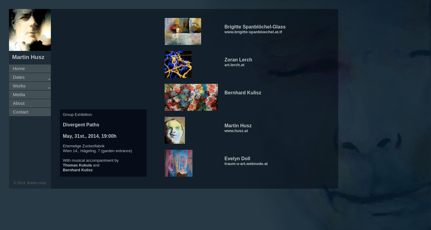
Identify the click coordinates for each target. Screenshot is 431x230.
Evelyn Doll (237, 158)
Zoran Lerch (238, 59)
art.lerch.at (234, 65)
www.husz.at (236, 130)
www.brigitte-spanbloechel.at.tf (253, 32)
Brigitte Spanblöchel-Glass (255, 26)
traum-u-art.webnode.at (246, 163)
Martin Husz (238, 125)
